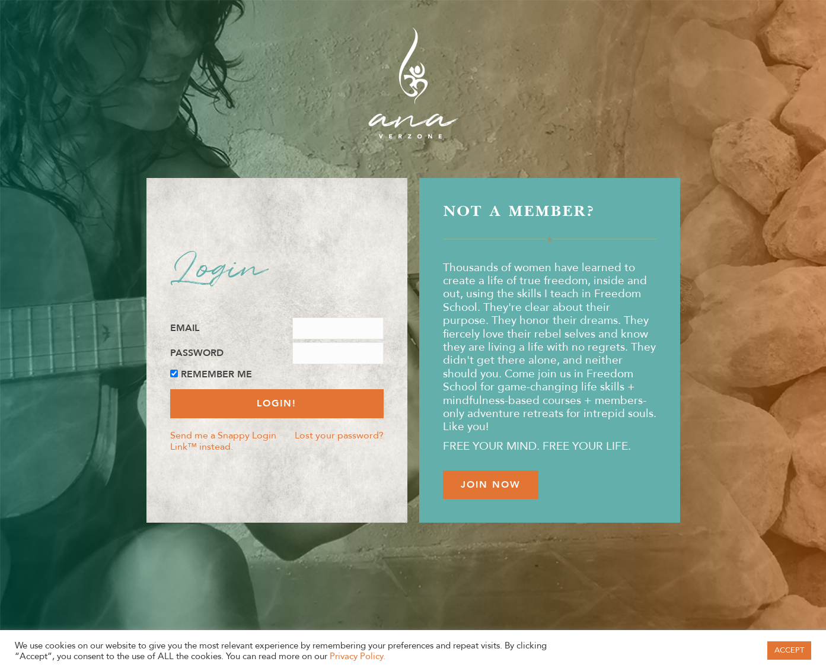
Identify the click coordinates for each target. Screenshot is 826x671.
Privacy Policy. (357, 656)
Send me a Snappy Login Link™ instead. (223, 441)
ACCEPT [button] (789, 650)
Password (197, 353)
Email (184, 328)
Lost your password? (339, 435)
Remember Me (216, 374)
